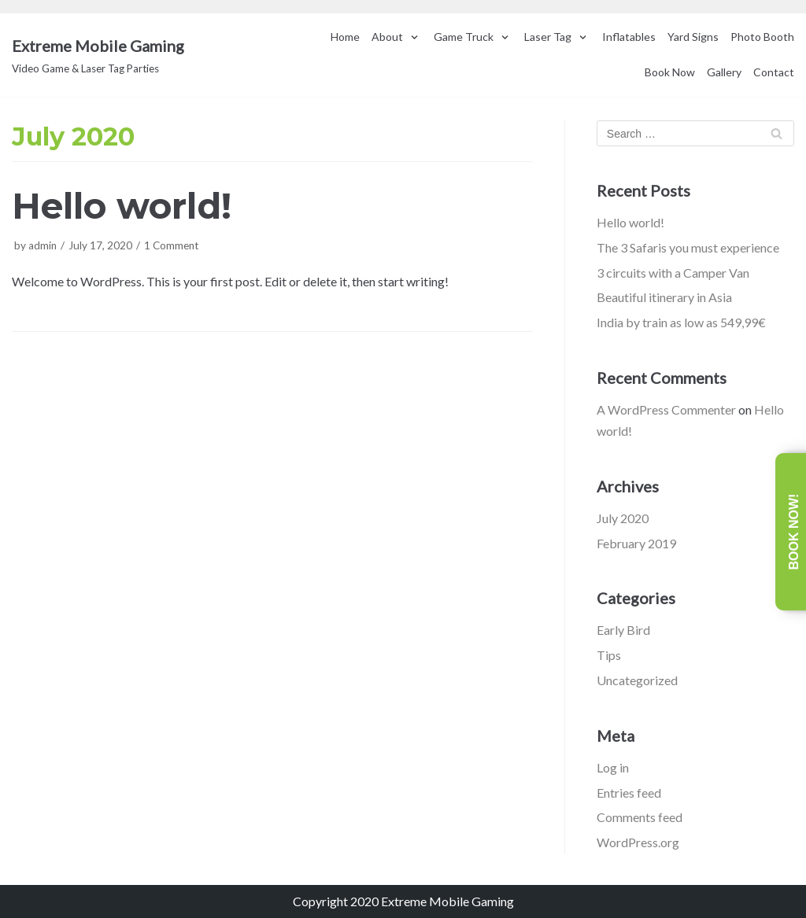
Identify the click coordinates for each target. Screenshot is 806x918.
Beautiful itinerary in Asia (664, 296)
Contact (773, 72)
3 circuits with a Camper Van (673, 272)
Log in (613, 767)
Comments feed (639, 816)
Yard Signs (693, 36)
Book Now (670, 72)
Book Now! (793, 532)
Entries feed (629, 792)
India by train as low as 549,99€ (681, 322)
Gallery (724, 72)
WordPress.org (638, 842)
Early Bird (623, 629)
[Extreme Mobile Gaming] (98, 55)
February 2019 (636, 543)
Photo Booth (762, 36)
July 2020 (623, 518)
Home (345, 36)
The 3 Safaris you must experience (688, 247)
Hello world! (121, 205)
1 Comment (171, 245)
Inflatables (629, 36)
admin (42, 245)
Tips (609, 654)
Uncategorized (637, 680)
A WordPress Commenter (666, 409)
